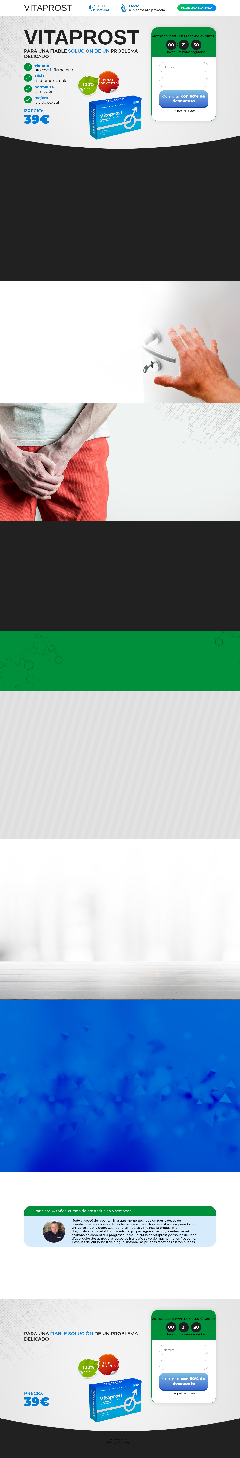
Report (129, 1442)
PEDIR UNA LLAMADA (196, 8)
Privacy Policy (114, 1442)
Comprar (183, 98)
